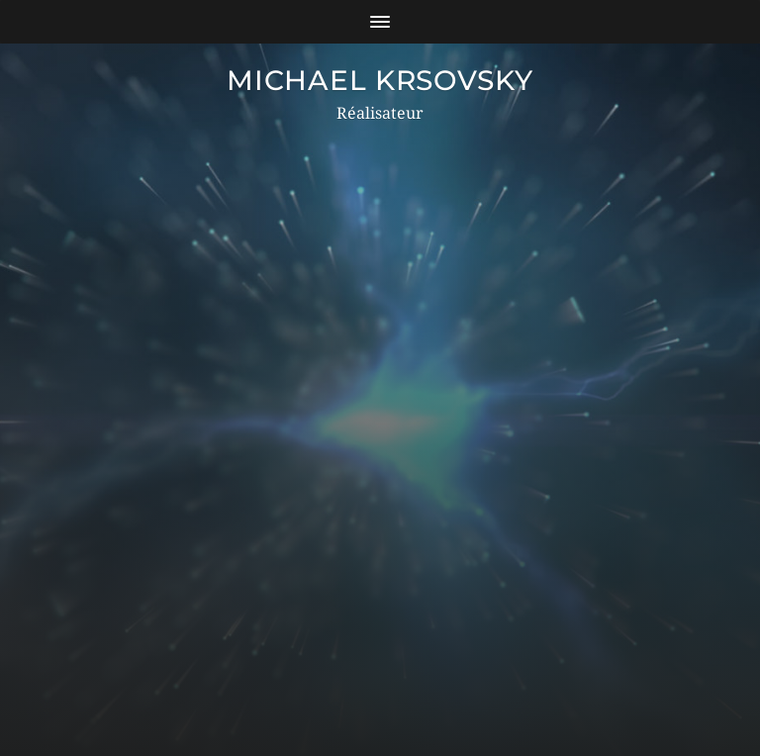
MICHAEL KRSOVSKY (379, 80)
